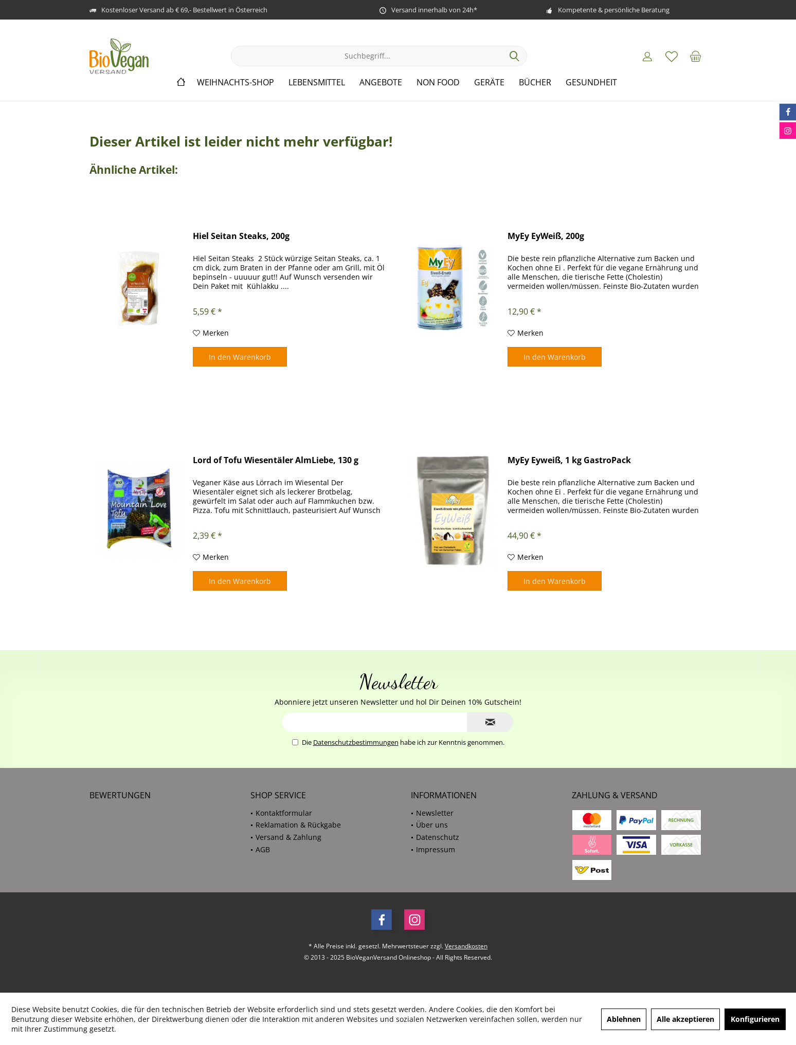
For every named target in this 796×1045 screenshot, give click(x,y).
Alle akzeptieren (685, 1019)
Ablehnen (624, 1019)
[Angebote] (380, 82)
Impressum (435, 849)
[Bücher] (535, 82)
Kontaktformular (284, 813)
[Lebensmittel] (316, 82)
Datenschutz (437, 837)
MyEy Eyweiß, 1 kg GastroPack (569, 460)
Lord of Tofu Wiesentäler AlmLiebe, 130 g (275, 460)
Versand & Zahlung (288, 837)
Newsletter (435, 813)
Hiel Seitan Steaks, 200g (241, 236)
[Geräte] (489, 82)
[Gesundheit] (591, 82)
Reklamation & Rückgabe (298, 825)
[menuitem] (696, 56)
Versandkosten (466, 946)
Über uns (432, 825)
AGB (263, 849)
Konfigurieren (755, 1019)
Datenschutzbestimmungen (356, 742)
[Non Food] (438, 82)
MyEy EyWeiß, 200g (546, 236)
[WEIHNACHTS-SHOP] (235, 82)
